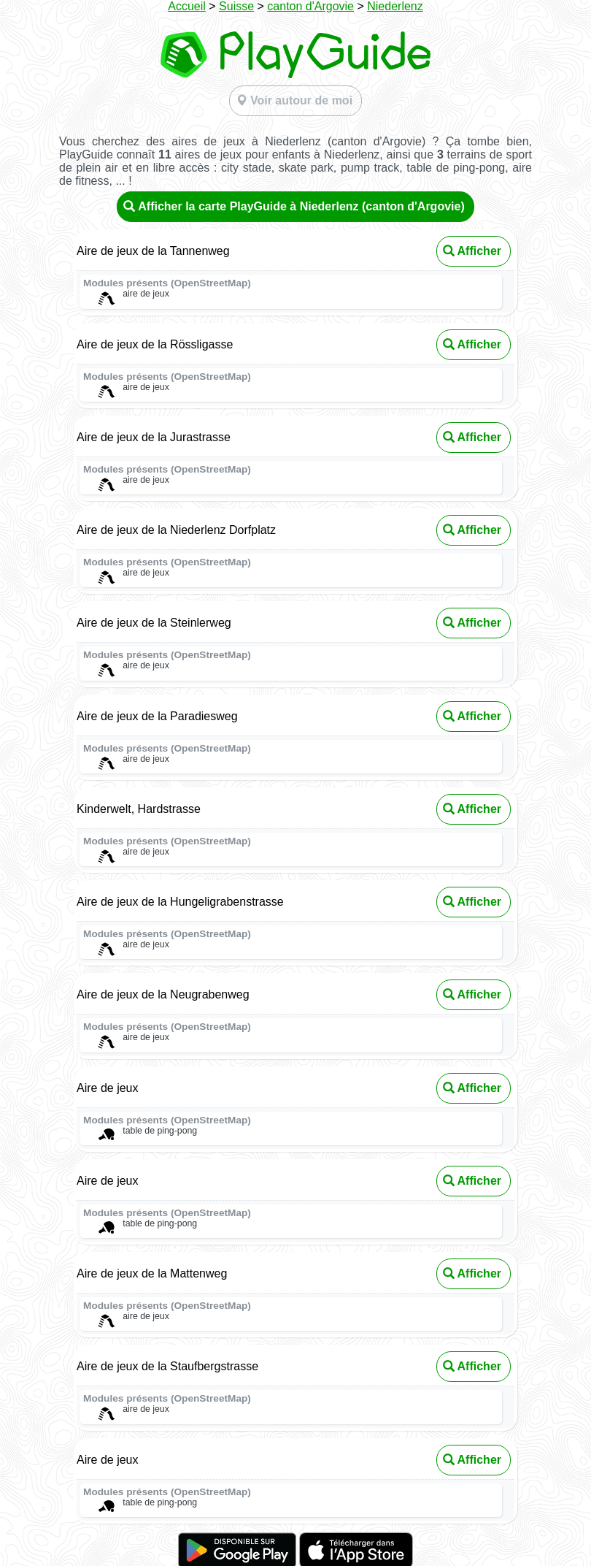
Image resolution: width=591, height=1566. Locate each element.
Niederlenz (394, 6)
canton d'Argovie (310, 6)
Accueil (187, 6)
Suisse (236, 6)
